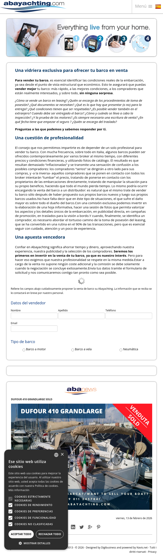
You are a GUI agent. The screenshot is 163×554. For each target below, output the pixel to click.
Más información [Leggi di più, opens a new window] (18, 490)
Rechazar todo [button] (49, 534)
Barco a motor (34, 349)
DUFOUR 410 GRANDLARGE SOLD (31, 399)
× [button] (62, 454)
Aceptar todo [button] (21, 534)
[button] (36, 543)
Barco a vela (81, 349)
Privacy (152, 552)
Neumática (128, 349)
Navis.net (142, 547)
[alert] (36, 500)
